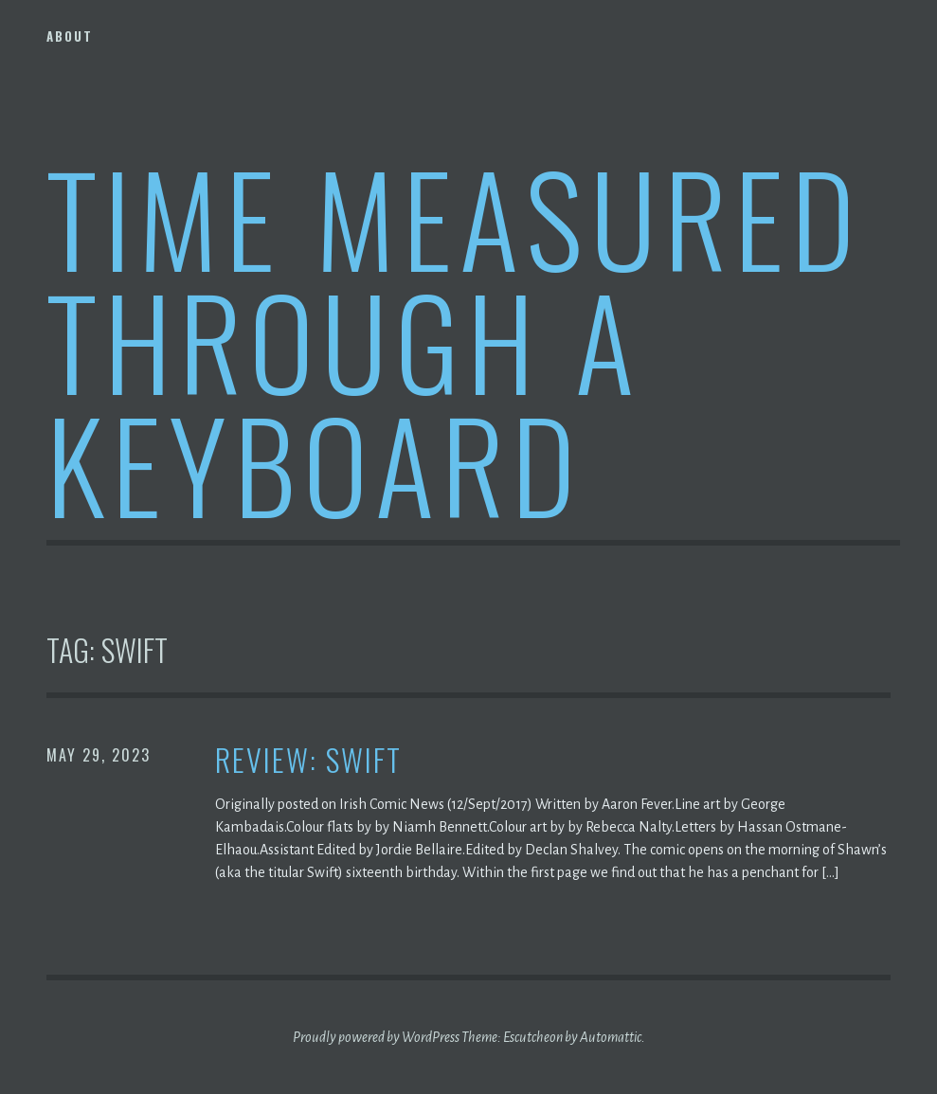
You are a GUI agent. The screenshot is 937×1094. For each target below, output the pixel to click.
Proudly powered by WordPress (376, 1037)
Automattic (610, 1037)
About (69, 36)
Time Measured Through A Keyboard (454, 339)
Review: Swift (308, 760)
